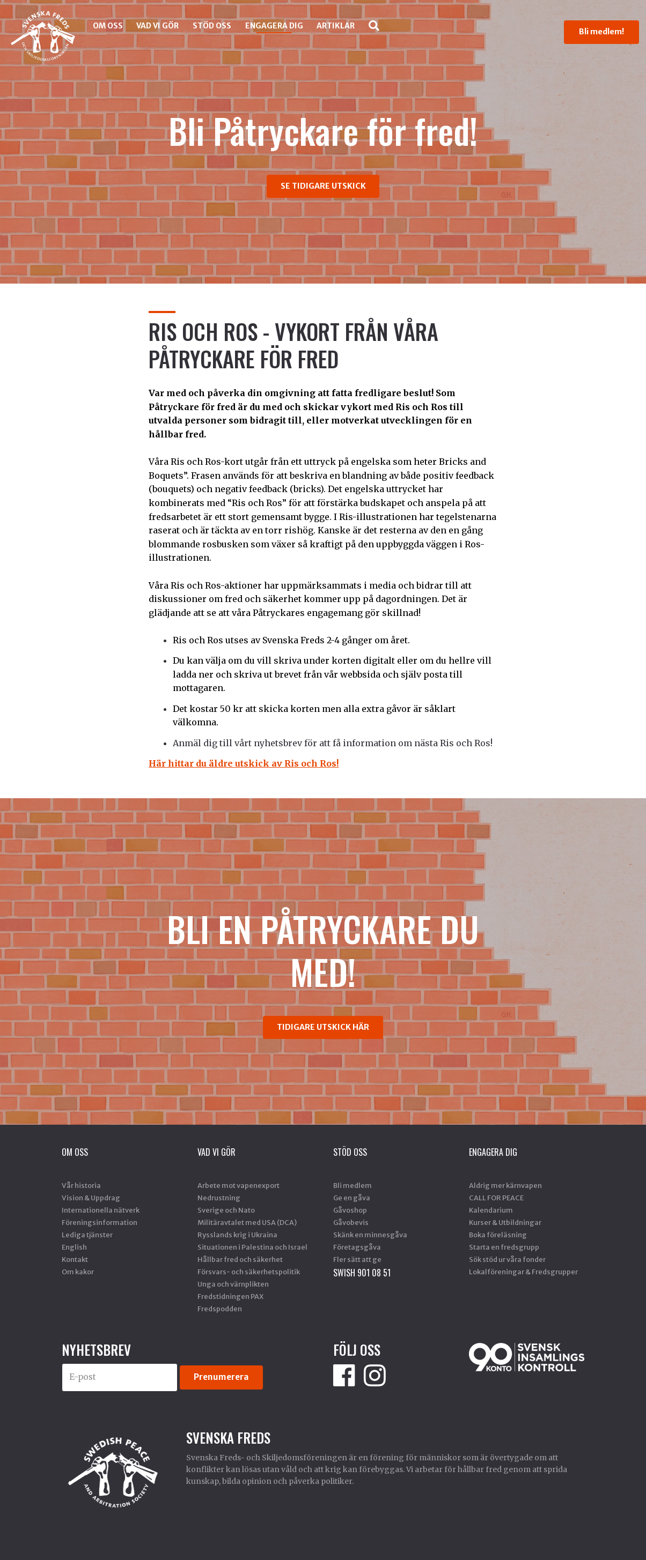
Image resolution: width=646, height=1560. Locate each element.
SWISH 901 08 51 (362, 1272)
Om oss (108, 26)
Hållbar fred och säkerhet (240, 1259)
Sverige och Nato (226, 1210)
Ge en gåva (351, 1197)
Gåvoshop (350, 1210)
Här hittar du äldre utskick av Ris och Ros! (244, 763)
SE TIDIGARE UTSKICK (323, 186)
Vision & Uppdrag (91, 1197)
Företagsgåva (357, 1247)
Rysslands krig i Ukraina (237, 1234)
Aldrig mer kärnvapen (505, 1185)
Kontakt (75, 1259)
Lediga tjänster (87, 1234)
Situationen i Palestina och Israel (252, 1247)
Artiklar (336, 26)
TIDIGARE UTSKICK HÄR (323, 1027)
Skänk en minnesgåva (370, 1234)
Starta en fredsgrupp (504, 1247)
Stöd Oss (212, 26)
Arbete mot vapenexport (238, 1185)
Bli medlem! (601, 31)
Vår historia (81, 1185)
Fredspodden (219, 1308)
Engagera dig (274, 26)
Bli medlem (352, 1185)
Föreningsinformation (99, 1222)
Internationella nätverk (101, 1210)
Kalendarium (491, 1210)
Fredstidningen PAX (230, 1296)
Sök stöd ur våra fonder (507, 1259)
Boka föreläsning (498, 1234)
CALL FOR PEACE (496, 1197)
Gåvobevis (351, 1222)
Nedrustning (218, 1197)
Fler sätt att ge (357, 1259)
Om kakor (78, 1271)
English (74, 1247)
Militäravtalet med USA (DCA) (247, 1222)
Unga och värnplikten (233, 1284)
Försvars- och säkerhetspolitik (248, 1271)
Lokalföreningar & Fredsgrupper (523, 1271)
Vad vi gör (157, 26)
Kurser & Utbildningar (505, 1222)
